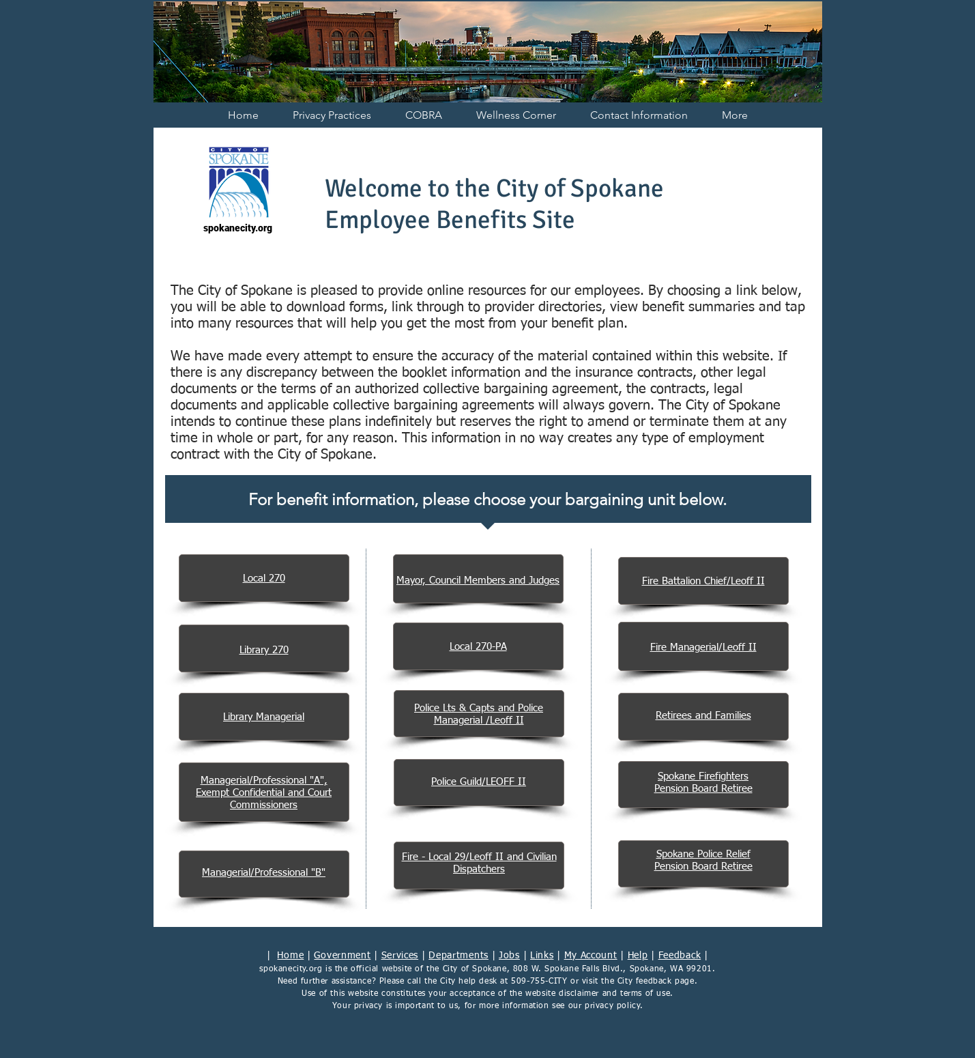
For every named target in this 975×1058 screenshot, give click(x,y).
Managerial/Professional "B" (263, 873)
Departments (458, 955)
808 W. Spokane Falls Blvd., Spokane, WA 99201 (612, 969)
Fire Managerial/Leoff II (703, 647)
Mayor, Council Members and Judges (477, 580)
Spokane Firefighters (703, 776)
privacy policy (612, 1006)
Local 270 (264, 578)
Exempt (214, 793)
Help (638, 955)
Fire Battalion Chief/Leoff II (703, 581)
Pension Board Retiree (703, 789)
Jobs (509, 955)
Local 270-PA (478, 647)
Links (542, 955)
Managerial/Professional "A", (264, 780)
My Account (590, 955)
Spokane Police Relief (703, 854)
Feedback (679, 955)
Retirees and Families (703, 716)
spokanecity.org (290, 969)
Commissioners (263, 805)
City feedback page (656, 981)
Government (342, 955)
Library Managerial (263, 717)
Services (400, 955)
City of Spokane (475, 969)
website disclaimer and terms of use (597, 994)
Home (290, 955)
